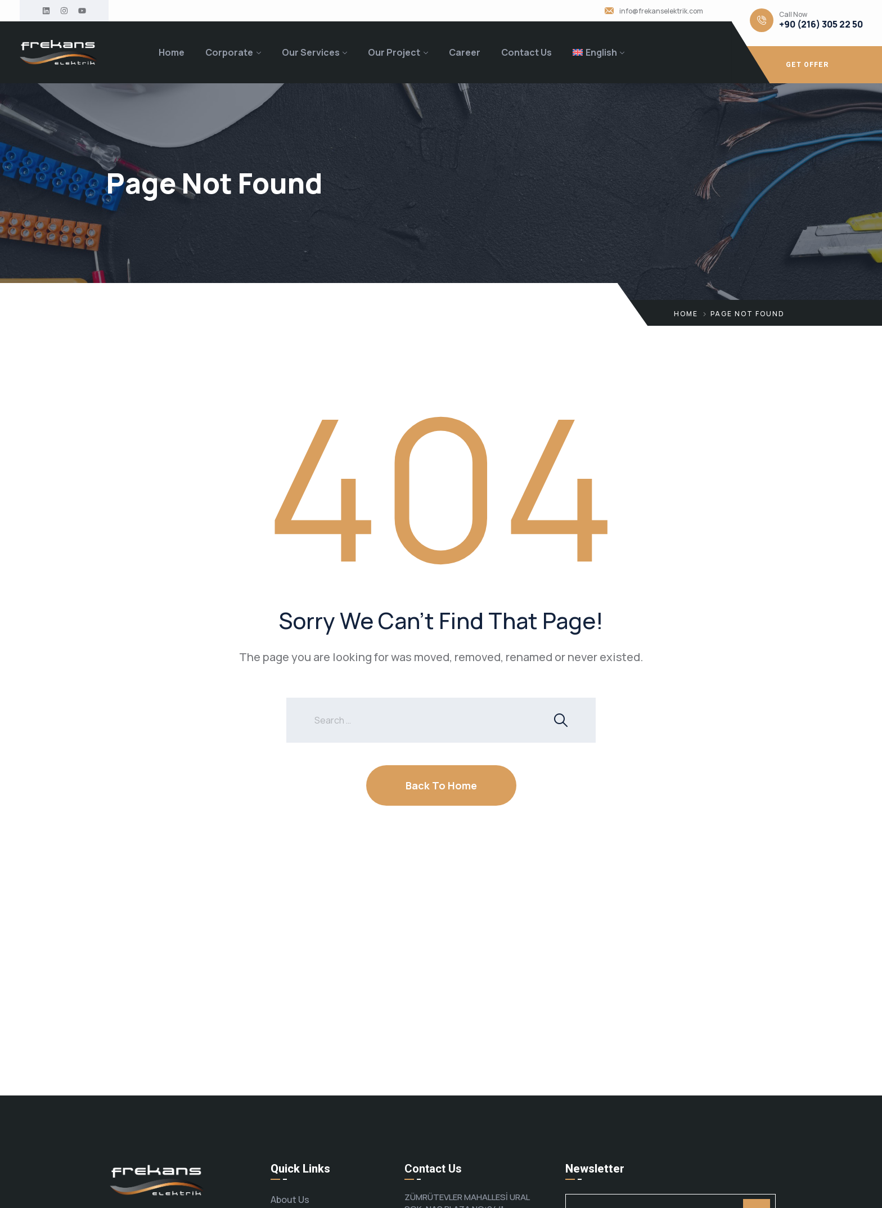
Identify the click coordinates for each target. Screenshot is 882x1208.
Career (464, 52)
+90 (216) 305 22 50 (821, 24)
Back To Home (441, 785)
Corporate (229, 52)
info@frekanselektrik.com (661, 11)
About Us (290, 1199)
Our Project (394, 52)
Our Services (311, 52)
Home (171, 52)
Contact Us (526, 52)
